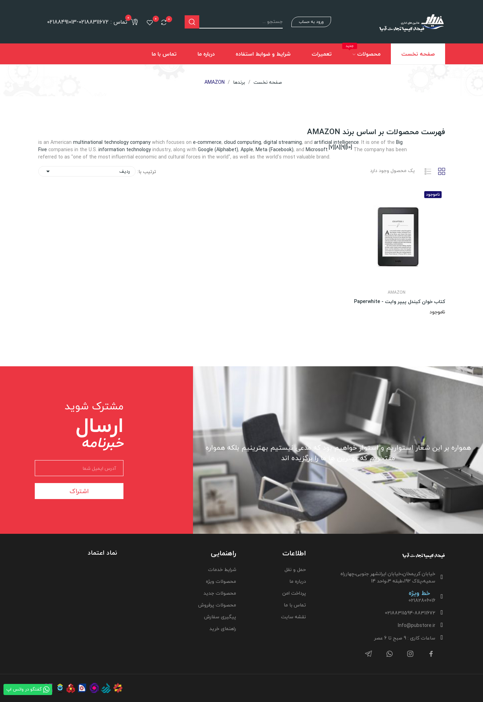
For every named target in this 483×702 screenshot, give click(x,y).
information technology (124, 149)
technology (116, 142)
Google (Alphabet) (218, 149)
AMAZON (396, 293)
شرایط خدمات (222, 569)
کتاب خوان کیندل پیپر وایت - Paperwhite (399, 301)
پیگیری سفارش (220, 616)
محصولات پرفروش (217, 605)
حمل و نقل (295, 569)
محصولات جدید (219, 593)
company (140, 142)
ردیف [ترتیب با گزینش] (87, 171)
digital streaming (283, 142)
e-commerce (207, 142)
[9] (343, 147)
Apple (247, 149)
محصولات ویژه (221, 581)
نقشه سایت (293, 616)
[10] (349, 147)
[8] (337, 147)
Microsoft (317, 149)
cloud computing (242, 142)
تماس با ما (295, 605)
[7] (332, 147)
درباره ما (297, 581)
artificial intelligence (336, 142)
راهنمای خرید (222, 628)
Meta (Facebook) (274, 149)
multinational (88, 142)
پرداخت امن (294, 593)
